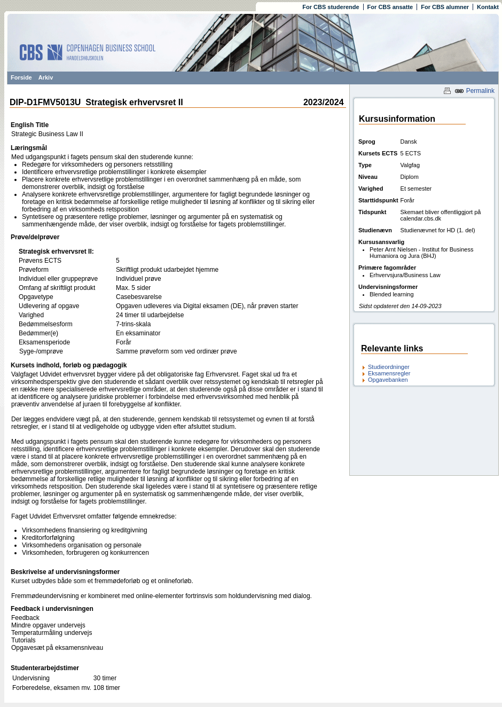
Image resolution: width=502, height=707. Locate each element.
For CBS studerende (330, 7)
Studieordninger (389, 367)
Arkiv (45, 77)
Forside (21, 77)
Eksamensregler (389, 373)
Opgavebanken (388, 379)
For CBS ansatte (390, 7)
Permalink (474, 91)
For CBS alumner (445, 7)
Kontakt (488, 7)
